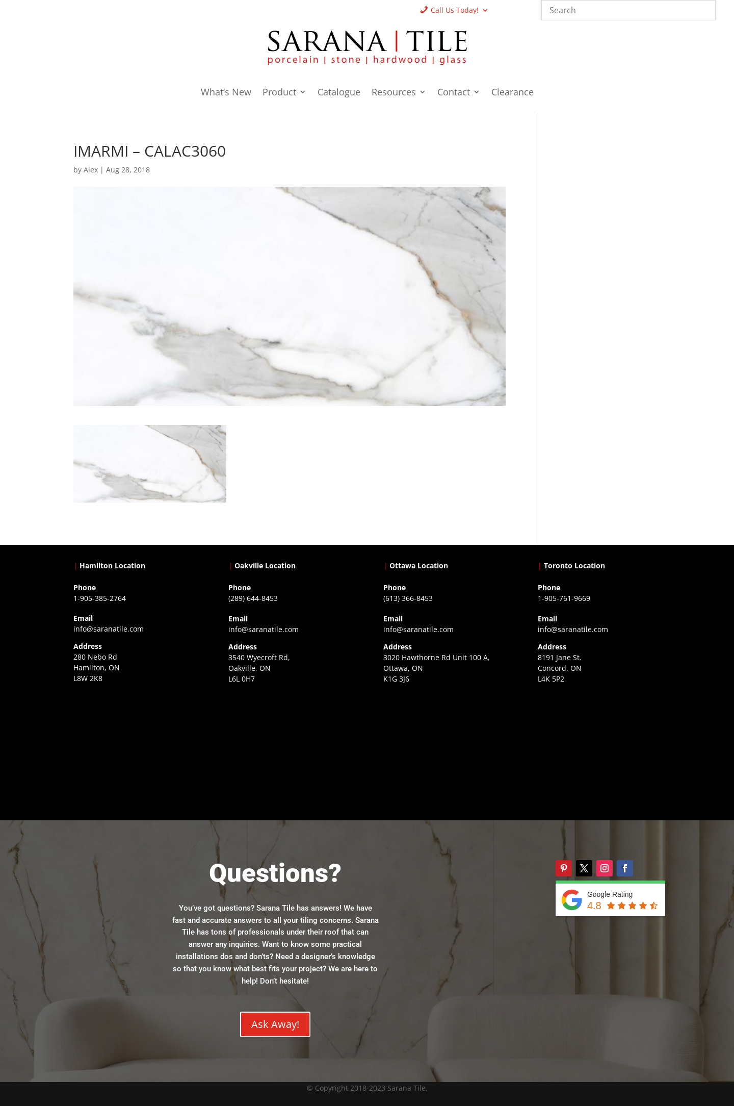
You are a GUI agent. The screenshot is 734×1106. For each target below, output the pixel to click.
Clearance (512, 93)
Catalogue (339, 93)
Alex (91, 169)
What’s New (226, 93)
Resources (394, 93)
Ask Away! (275, 1024)
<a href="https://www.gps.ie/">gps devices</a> (444, 751)
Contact (453, 93)
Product (279, 93)
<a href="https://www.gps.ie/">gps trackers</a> (134, 750)
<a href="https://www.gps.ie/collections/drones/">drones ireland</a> (289, 751)
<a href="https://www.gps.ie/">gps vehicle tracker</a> (599, 751)
